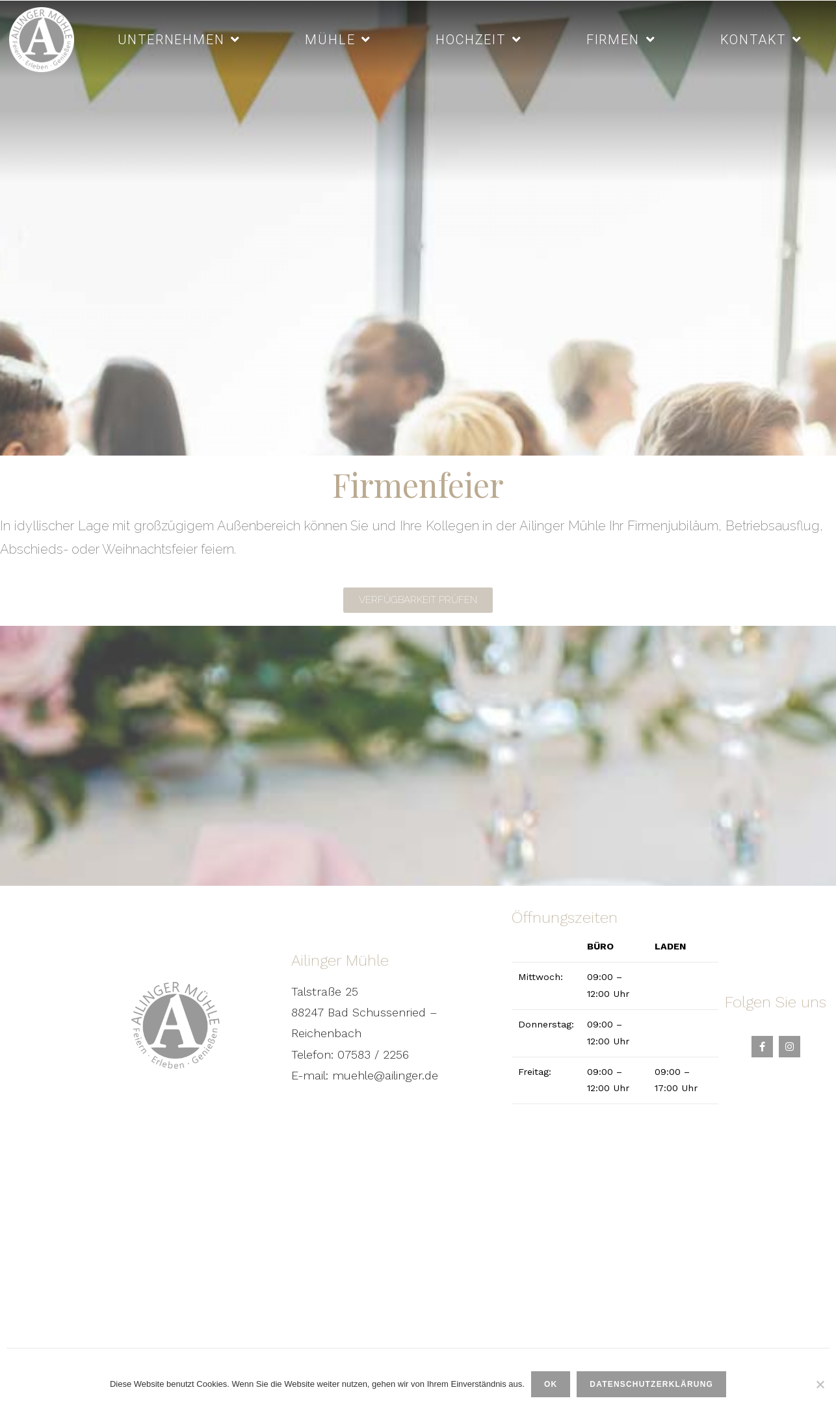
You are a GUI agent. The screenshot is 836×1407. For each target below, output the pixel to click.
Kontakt (761, 40)
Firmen (621, 40)
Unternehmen (179, 40)
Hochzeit (478, 40)
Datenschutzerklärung (651, 1384)
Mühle (338, 40)
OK (550, 1384)
